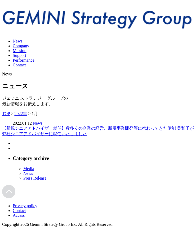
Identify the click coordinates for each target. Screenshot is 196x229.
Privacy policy (25, 205)
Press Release (35, 178)
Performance (23, 60)
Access (19, 215)
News (17, 41)
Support (19, 55)
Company (21, 46)
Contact (19, 65)
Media (28, 168)
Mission (19, 50)
